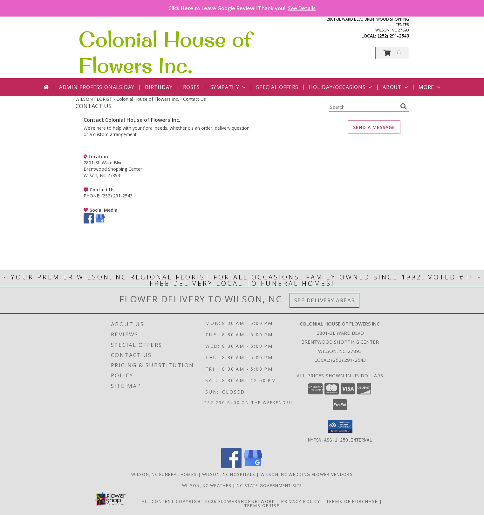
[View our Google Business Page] (100, 222)
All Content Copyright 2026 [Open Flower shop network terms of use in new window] (179, 501)
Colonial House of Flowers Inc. (165, 52)
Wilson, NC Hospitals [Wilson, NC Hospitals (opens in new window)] (228, 474)
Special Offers (277, 87)
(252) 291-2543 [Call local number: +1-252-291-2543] (393, 36)
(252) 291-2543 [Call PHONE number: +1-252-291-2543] (117, 196)
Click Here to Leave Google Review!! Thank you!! (242, 8)
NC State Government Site (269, 485)
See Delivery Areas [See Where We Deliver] (324, 300)
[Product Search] (363, 106)
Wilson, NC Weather (206, 485)
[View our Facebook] (89, 222)
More (430, 87)
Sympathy (228, 87)
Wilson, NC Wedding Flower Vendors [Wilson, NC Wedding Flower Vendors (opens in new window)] (307, 474)
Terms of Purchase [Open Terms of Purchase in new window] (352, 501)
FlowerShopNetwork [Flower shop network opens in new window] (246, 501)
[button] (392, 53)
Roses (191, 87)
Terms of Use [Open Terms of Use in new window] (262, 505)
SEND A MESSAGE (374, 127)
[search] (404, 106)
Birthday (158, 87)
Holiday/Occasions (341, 87)
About (396, 87)
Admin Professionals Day (96, 87)
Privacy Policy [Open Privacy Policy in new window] (300, 501)
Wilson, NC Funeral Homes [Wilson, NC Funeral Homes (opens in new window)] (164, 474)
